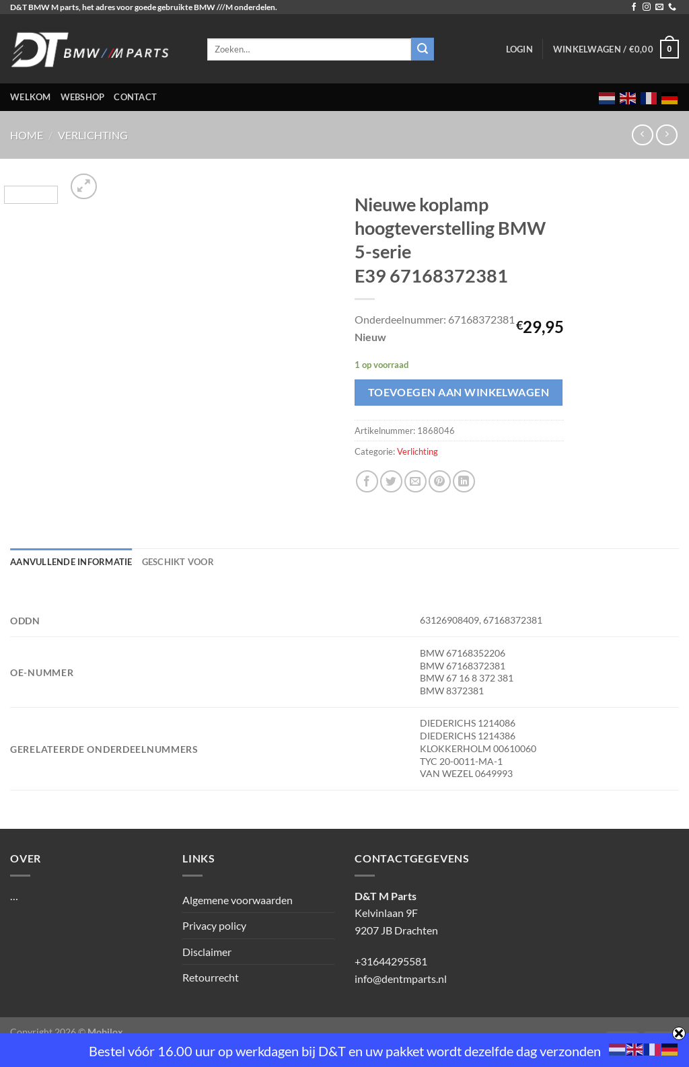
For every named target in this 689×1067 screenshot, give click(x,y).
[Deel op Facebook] (367, 481)
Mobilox (105, 1031)
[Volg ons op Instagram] (647, 7)
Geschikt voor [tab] (178, 561)
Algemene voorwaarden (237, 899)
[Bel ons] (672, 7)
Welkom (30, 96)
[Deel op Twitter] (391, 481)
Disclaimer (206, 951)
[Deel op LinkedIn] (464, 481)
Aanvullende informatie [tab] (71, 561)
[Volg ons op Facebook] (634, 7)
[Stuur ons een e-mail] (659, 7)
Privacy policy (214, 925)
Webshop (83, 96)
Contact (135, 96)
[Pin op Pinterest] (440, 481)
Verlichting (93, 134)
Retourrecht (210, 977)
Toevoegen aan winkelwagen (459, 392)
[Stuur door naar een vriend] (415, 481)
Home (26, 134)
